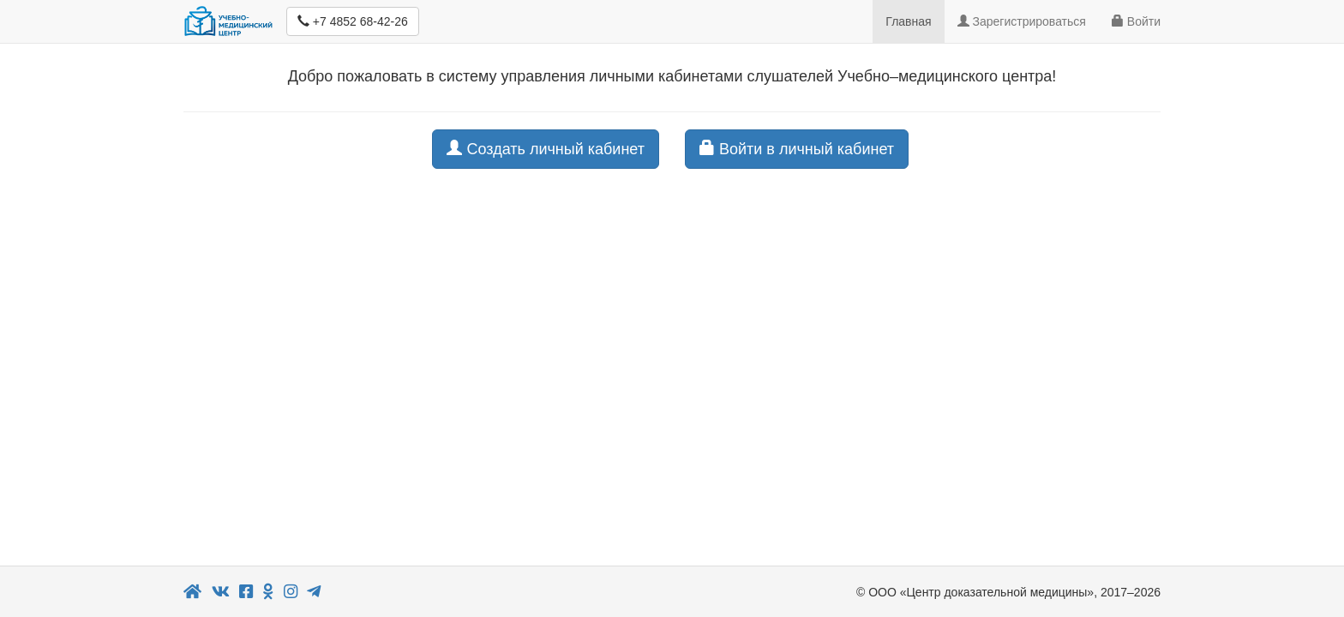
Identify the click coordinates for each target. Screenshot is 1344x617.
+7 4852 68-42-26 (352, 21)
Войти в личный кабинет (796, 149)
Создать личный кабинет (546, 149)
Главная (908, 21)
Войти (1136, 21)
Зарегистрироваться (1021, 21)
